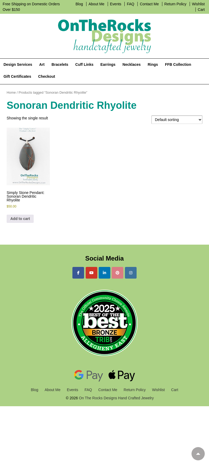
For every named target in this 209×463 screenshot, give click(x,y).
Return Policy (175, 4)
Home (11, 92)
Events (115, 4)
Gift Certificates (17, 76)
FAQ (130, 4)
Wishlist (198, 4)
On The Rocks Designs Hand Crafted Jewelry (116, 398)
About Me (96, 4)
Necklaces (132, 64)
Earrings (108, 64)
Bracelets (59, 64)
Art (42, 64)
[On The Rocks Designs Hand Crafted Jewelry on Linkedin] (104, 273)
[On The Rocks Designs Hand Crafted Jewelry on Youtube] (91, 273)
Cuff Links (84, 64)
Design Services (17, 64)
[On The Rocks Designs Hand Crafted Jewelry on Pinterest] (117, 273)
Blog (79, 4)
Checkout (46, 76)
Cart (201, 9)
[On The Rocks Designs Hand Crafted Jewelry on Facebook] (78, 273)
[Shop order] (176, 119)
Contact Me (149, 4)
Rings (153, 64)
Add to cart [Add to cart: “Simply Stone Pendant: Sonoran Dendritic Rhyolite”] (20, 219)
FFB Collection (178, 64)
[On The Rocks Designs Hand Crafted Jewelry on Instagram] (131, 273)
